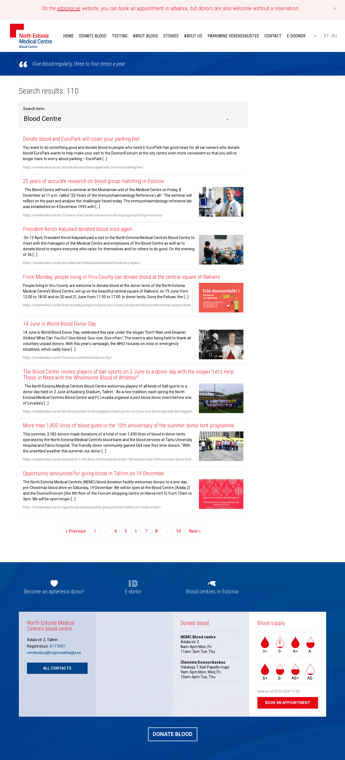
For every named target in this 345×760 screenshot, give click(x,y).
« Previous (75, 531)
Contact (272, 35)
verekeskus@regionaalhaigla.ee (54, 652)
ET (326, 35)
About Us (193, 35)
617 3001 (58, 646)
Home (68, 35)
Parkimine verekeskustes (233, 35)
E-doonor (296, 35)
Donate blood (92, 35)
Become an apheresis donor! (54, 591)
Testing (119, 35)
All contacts (57, 668)
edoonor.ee (69, 8)
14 (178, 531)
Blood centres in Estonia (212, 591)
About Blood (145, 35)
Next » (195, 531)
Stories (171, 35)
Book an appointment (287, 703)
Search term (33, 109)
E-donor (133, 591)
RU (334, 35)
